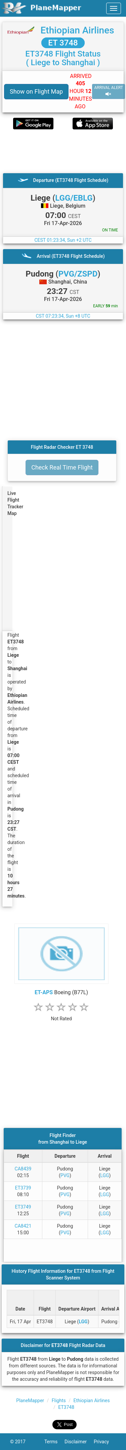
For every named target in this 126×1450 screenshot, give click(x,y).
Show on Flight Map (36, 91)
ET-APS (44, 992)
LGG (104, 1175)
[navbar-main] (113, 8)
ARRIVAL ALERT (108, 91)
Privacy (105, 1441)
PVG (65, 1175)
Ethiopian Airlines (77, 30)
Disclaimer (79, 1441)
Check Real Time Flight (62, 467)
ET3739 (23, 1187)
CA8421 (23, 1226)
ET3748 (66, 1407)
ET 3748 (63, 42)
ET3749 (23, 1207)
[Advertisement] (63, 151)
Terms (54, 1441)
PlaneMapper (30, 1400)
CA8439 (23, 1168)
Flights (59, 1400)
